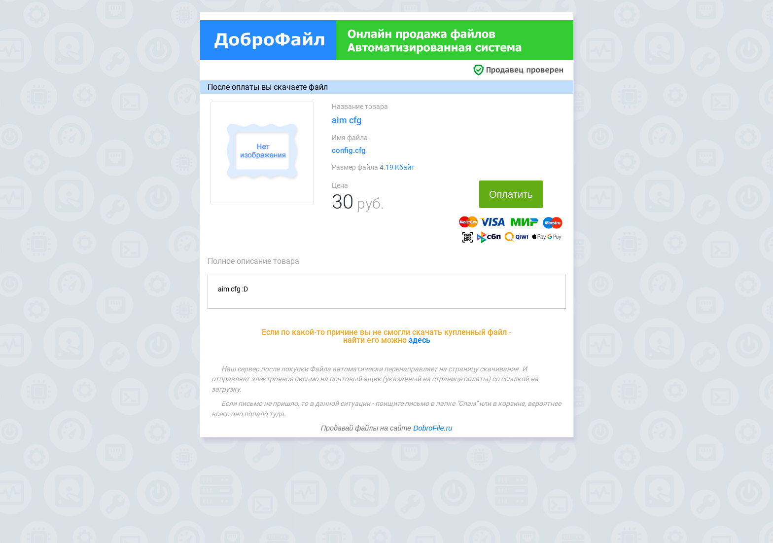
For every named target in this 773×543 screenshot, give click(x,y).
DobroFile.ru (432, 428)
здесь (419, 340)
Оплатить (511, 194)
